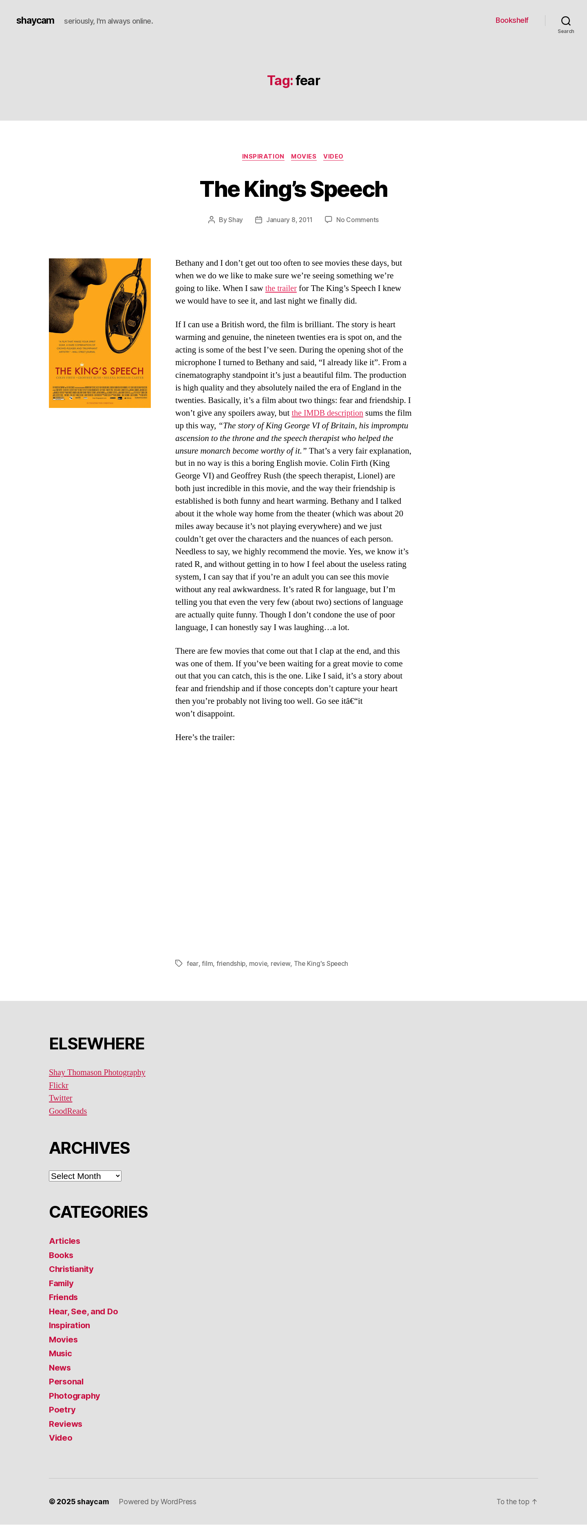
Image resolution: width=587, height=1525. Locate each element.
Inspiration (262, 157)
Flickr (59, 1085)
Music (61, 1354)
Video (336, 157)
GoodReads (69, 1111)
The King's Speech (323, 964)
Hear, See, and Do (84, 1312)
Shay (235, 220)
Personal (67, 1382)
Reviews (66, 1424)
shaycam (36, 20)
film (207, 964)
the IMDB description (328, 413)
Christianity (73, 1269)
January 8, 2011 (289, 220)
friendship (231, 964)
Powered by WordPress (158, 1502)
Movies (305, 157)
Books (62, 1255)
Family (62, 1283)
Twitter (61, 1098)
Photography (75, 1396)
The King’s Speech (293, 188)
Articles (65, 1241)
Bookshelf (512, 20)
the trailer (281, 289)
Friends (64, 1297)
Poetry (62, 1410)
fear (193, 964)
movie (259, 964)
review (282, 964)
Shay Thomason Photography (99, 1072)
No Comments (358, 220)
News (60, 1368)
